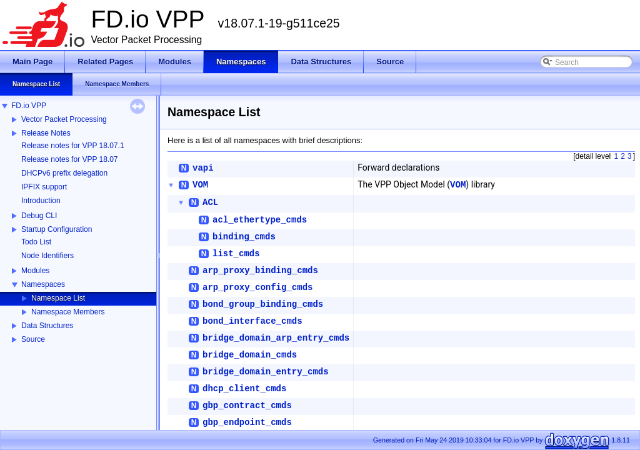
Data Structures (47, 325)
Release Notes (46, 133)
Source (33, 339)
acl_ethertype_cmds (259, 220)
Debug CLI (39, 215)
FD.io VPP (28, 105)
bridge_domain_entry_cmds (265, 372)
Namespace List (58, 298)
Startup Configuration (56, 229)
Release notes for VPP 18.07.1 (72, 145)
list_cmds (236, 254)
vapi (203, 168)
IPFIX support (44, 186)
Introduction (41, 200)
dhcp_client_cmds (244, 389)
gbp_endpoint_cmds (247, 423)
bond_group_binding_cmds (262, 304)
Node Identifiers (47, 255)
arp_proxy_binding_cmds (260, 271)
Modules (35, 270)
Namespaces (43, 284)
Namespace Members (67, 312)
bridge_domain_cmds (249, 355)
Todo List (36, 242)
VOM (200, 185)
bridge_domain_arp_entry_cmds (275, 338)
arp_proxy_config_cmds (257, 287)
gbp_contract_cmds (247, 406)
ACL (210, 203)
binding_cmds (244, 237)
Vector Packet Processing (64, 119)
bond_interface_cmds (252, 321)
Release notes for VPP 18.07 (69, 159)
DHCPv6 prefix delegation (64, 173)
